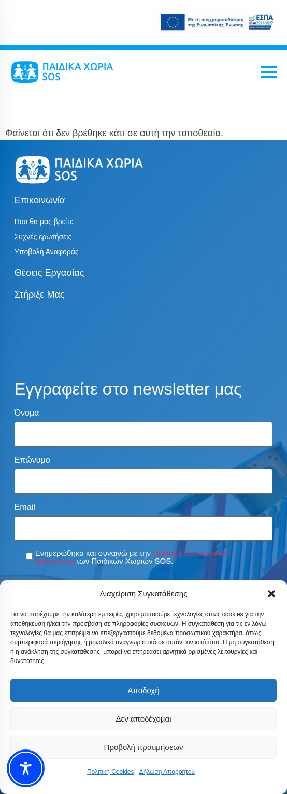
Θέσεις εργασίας (49, 273)
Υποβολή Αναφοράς (47, 251)
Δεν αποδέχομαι (143, 718)
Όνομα (27, 413)
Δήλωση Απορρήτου (167, 771)
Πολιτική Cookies (110, 771)
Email (25, 507)
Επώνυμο (32, 460)
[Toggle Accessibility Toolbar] (26, 768)
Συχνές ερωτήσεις (43, 236)
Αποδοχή (144, 690)
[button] (271, 594)
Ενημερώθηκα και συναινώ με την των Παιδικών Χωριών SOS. (132, 557)
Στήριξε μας (40, 294)
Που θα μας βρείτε (44, 221)
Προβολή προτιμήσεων (143, 747)
